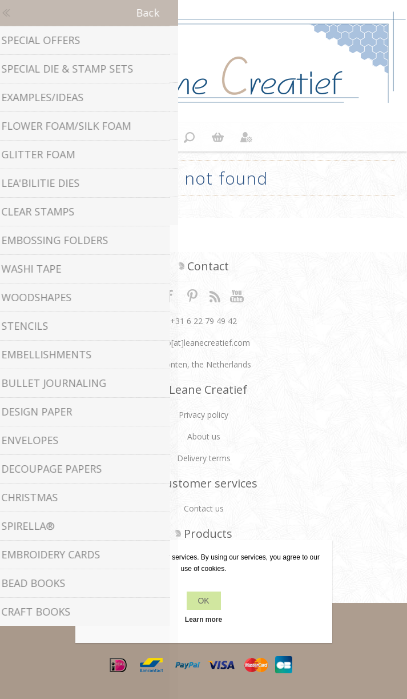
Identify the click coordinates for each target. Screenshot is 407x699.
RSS (215, 295)
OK (203, 600)
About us (203, 436)
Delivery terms (204, 458)
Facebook (170, 295)
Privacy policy (203, 414)
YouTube (237, 295)
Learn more (203, 620)
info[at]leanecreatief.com (203, 342)
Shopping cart (218, 137)
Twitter (192, 295)
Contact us (204, 508)
